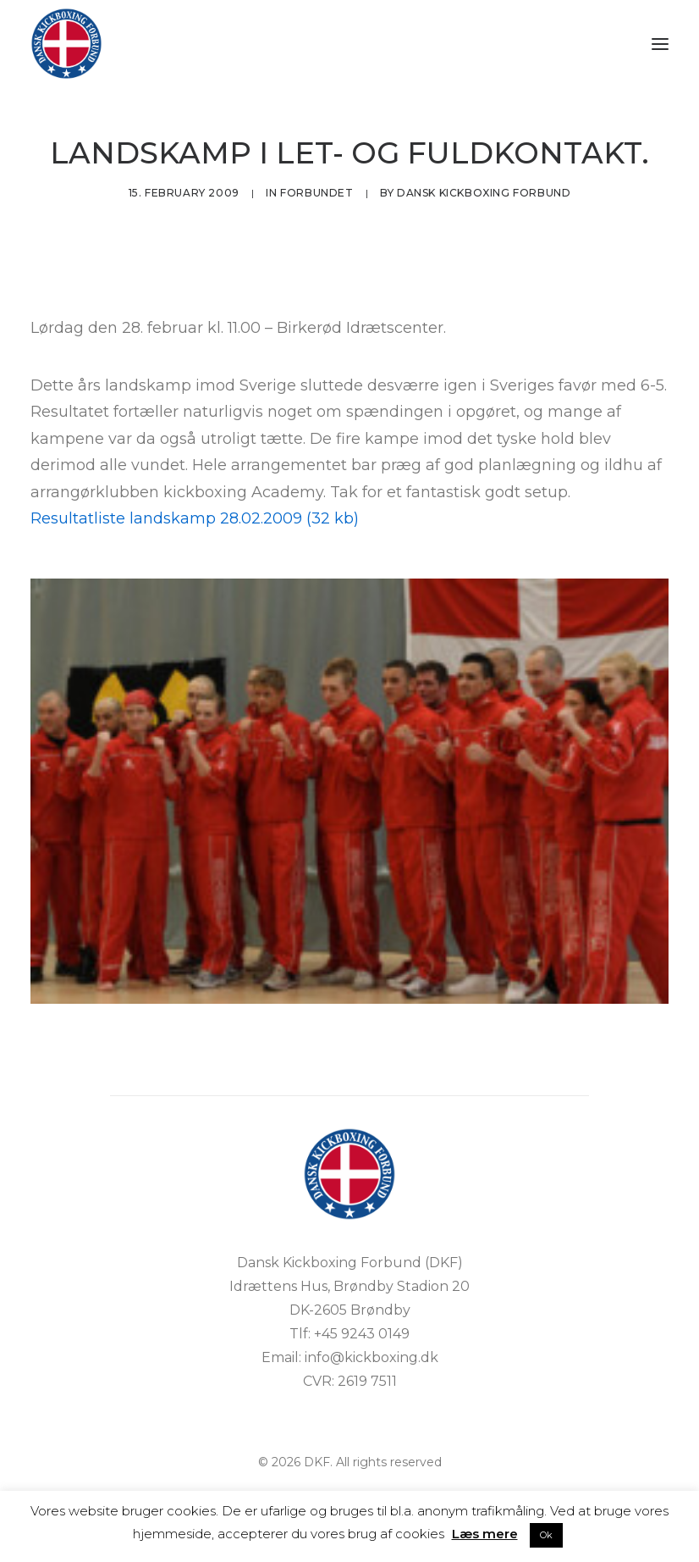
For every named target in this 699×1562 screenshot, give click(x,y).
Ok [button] (546, 1535)
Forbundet (316, 192)
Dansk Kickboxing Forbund (483, 192)
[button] (660, 43)
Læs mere (485, 1534)
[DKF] (66, 44)
